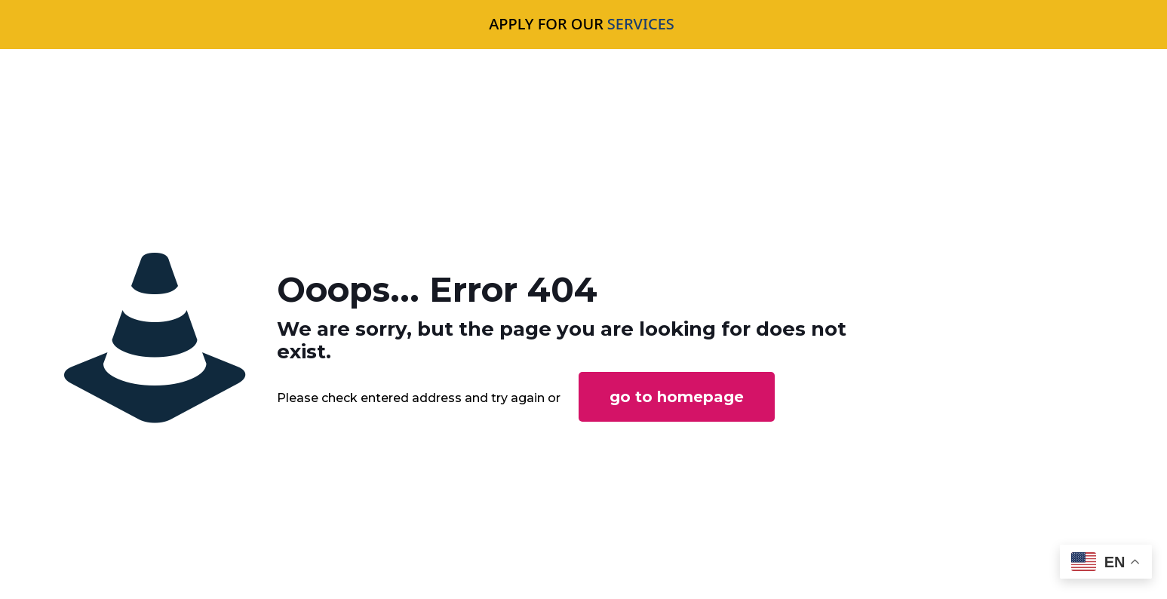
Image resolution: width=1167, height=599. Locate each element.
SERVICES (640, 24)
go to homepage (677, 397)
